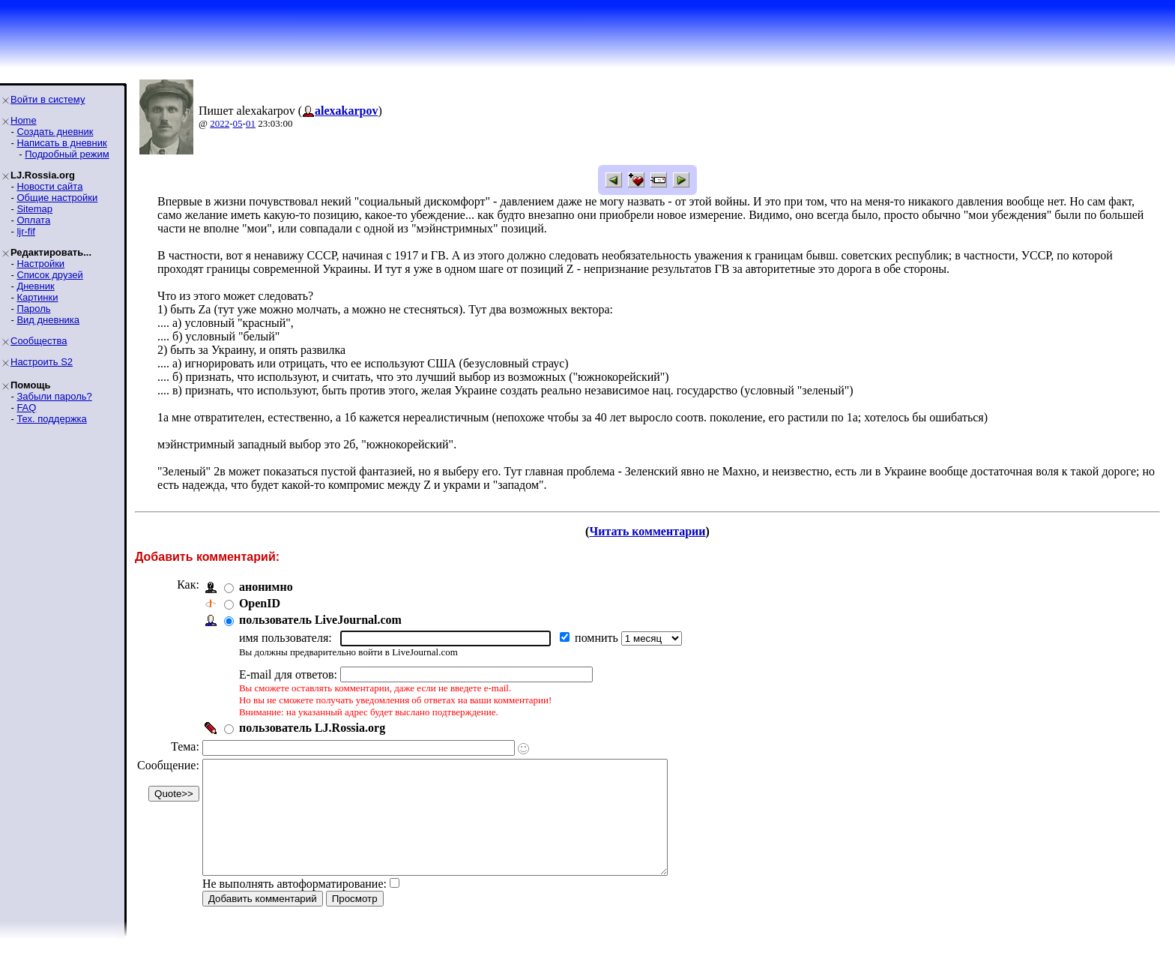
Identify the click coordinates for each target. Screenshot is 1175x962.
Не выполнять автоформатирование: (294, 906)
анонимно (266, 586)
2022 (219, 123)
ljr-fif (25, 231)
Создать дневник (54, 131)
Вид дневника (47, 319)
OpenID (259, 603)
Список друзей (49, 274)
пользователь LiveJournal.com (320, 619)
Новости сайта (49, 186)
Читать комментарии (647, 531)
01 (251, 123)
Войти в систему (47, 99)
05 (238, 123)
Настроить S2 (41, 361)
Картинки (37, 297)
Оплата (33, 220)
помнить (598, 637)
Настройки (40, 263)
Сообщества (38, 340)
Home (23, 120)
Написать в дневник (61, 142)
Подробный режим (67, 154)
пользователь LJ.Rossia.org (312, 727)
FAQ (26, 407)
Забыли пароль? (53, 396)
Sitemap (34, 208)
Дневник (35, 286)
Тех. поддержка (51, 418)
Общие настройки (56, 197)
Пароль (33, 308)
